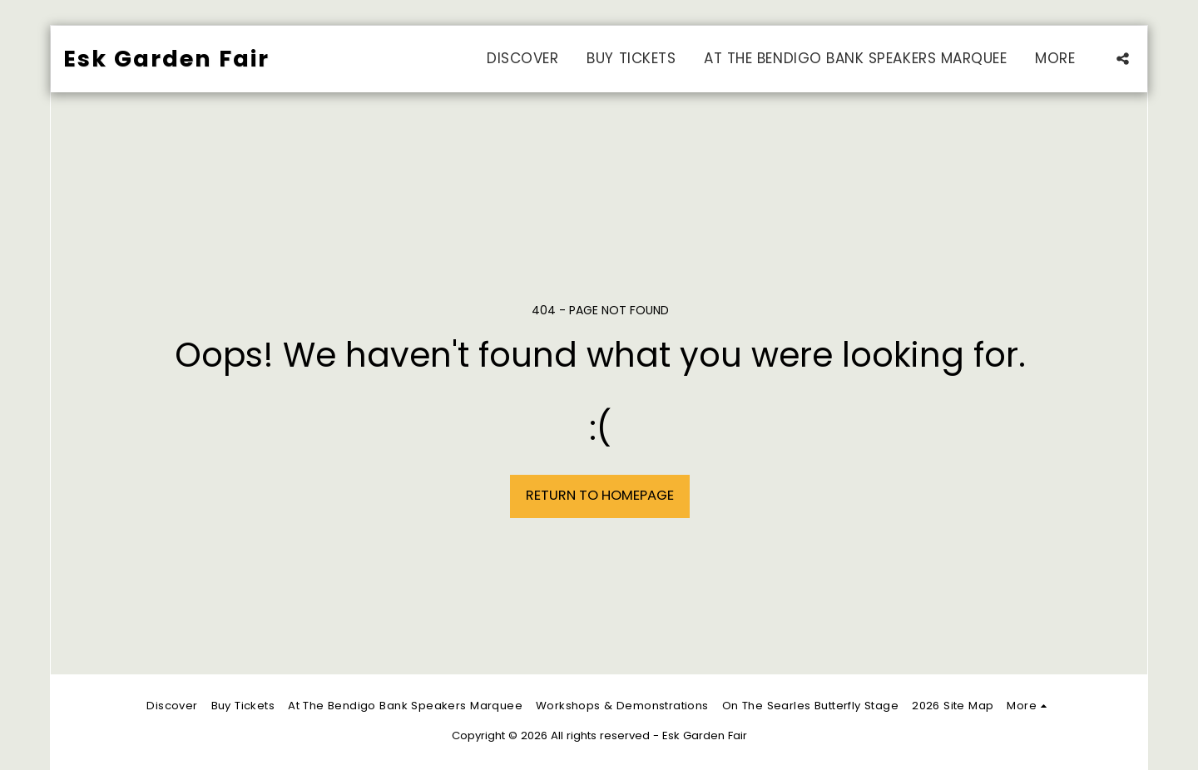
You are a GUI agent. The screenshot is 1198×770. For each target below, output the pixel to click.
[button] (1123, 59)
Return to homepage (600, 495)
